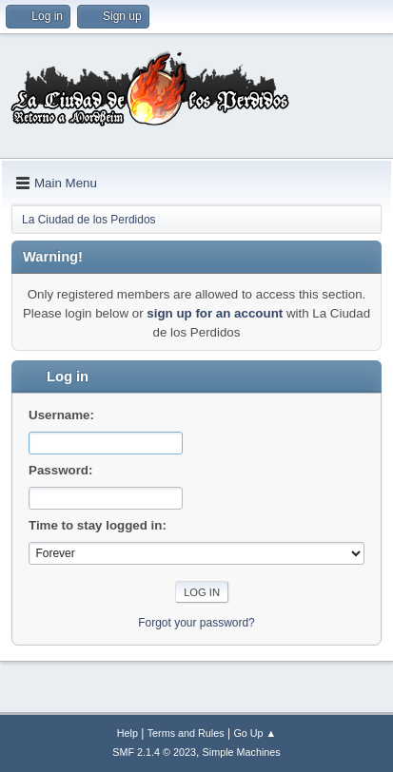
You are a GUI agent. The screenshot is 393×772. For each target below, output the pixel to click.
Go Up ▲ (254, 733)
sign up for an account (215, 313)
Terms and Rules (186, 733)
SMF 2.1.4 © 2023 (154, 752)
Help (127, 733)
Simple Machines (242, 752)
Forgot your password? (196, 622)
